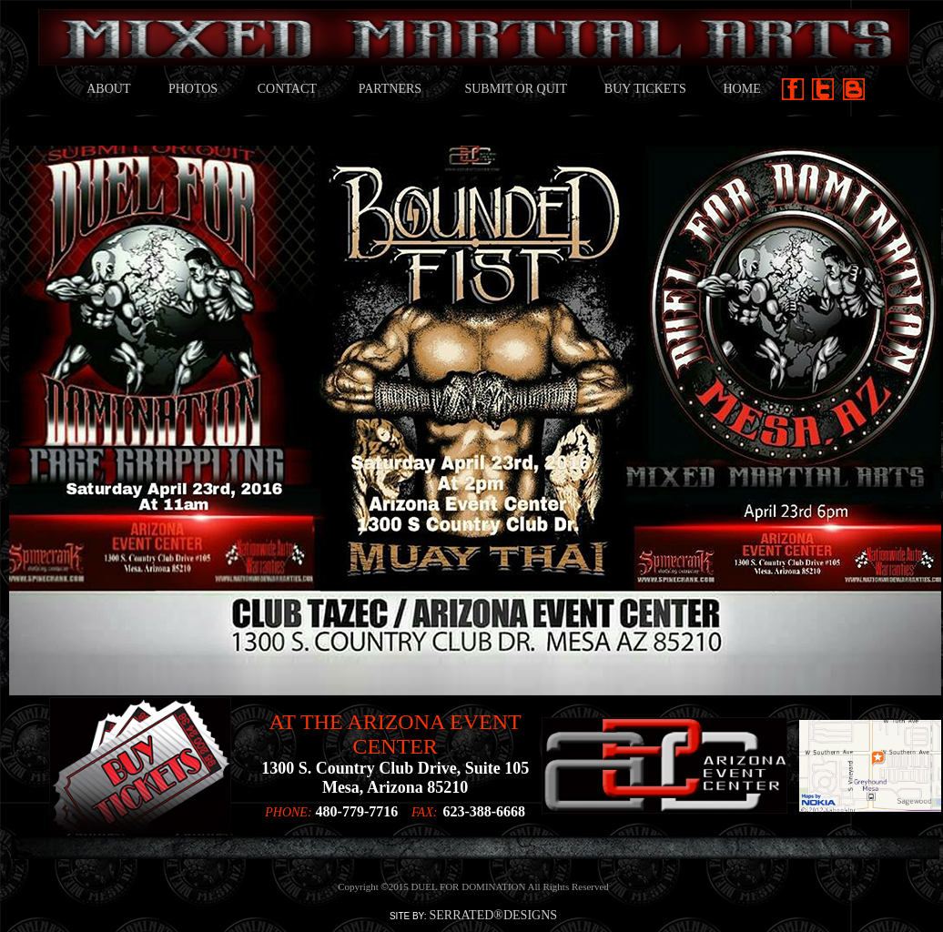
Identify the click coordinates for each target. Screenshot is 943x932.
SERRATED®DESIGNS (494, 915)
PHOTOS (193, 89)
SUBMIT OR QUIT (515, 89)
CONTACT (287, 89)
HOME (741, 89)
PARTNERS (390, 89)
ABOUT (108, 89)
